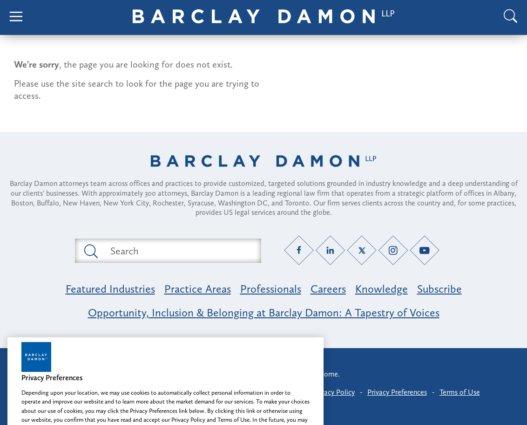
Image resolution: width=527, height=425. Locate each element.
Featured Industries (110, 288)
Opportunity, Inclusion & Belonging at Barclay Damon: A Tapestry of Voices (263, 312)
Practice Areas (197, 288)
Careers (328, 288)
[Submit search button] (90, 250)
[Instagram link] (393, 250)
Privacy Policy (333, 392)
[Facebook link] (299, 250)
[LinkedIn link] (330, 250)
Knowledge (381, 288)
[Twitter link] (361, 250)
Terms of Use (459, 392)
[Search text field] (179, 250)
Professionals (270, 288)
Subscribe (439, 288)
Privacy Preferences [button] (397, 392)
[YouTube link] (424, 250)
